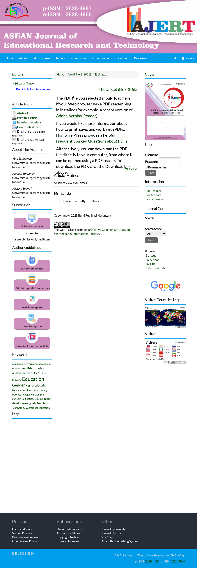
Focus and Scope (22, 529)
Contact (123, 58)
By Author (152, 259)
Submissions (78, 58)
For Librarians (154, 199)
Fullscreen (131, 168)
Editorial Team (42, 58)
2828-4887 (152, 561)
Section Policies (22, 533)
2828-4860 (178, 561)
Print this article (27, 117)
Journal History (111, 533)
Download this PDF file (119, 89)
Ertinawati (101, 74)
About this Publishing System (120, 541)
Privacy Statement (68, 541)
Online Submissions (69, 529)
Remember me (157, 167)
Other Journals (155, 268)
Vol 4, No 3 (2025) (79, 74)
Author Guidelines (68, 533)
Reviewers (140, 58)
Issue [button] (60, 58)
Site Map (107, 537)
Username (151, 155)
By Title (150, 263)
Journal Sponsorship (114, 529)
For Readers (153, 190)
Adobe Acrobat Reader (76, 115)
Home (9, 58)
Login (188, 58)
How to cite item (27, 127)
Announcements (102, 58)
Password (151, 161)
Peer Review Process (25, 537)
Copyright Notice (68, 537)
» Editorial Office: (23, 83)
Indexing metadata (29, 122)
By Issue (151, 255)
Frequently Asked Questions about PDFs (91, 141)
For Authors (153, 195)
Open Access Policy (24, 541)
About (23, 58)
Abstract (22, 113)
